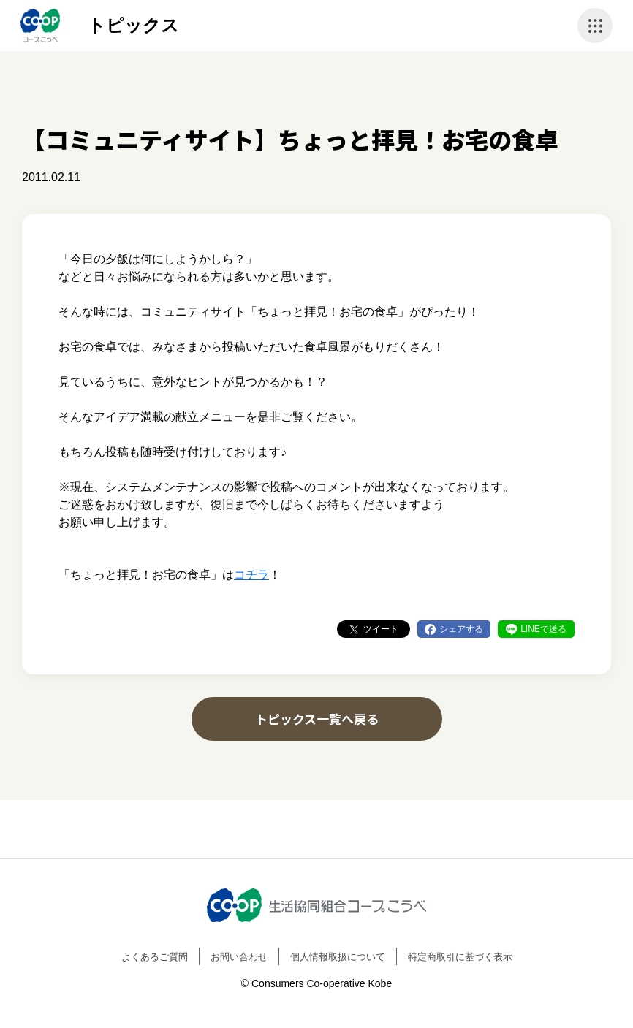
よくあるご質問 (154, 956)
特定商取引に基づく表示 (460, 956)
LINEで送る (543, 629)
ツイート (380, 629)
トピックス (133, 25)
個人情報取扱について (337, 956)
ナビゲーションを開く (595, 25)
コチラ (251, 574)
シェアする (461, 629)
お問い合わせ (239, 956)
